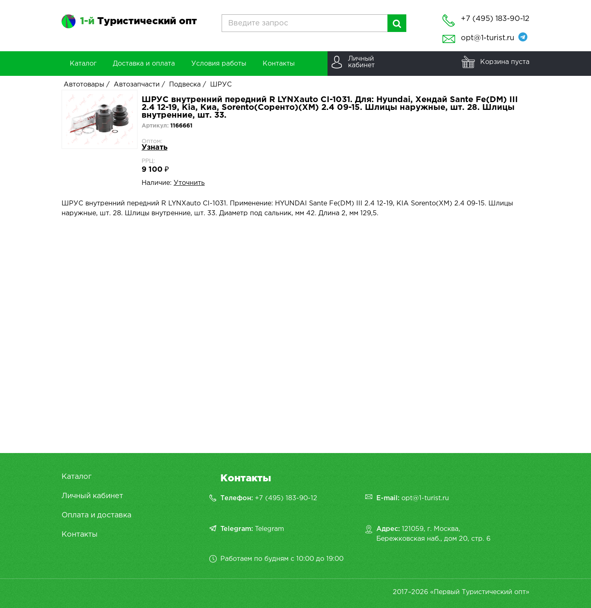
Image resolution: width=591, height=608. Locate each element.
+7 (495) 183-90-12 (286, 498)
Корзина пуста (504, 62)
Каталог (77, 477)
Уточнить (189, 183)
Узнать (154, 147)
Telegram (269, 529)
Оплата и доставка (96, 515)
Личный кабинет (92, 496)
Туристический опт (138, 21)
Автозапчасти (137, 85)
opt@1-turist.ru (487, 38)
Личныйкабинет (361, 62)
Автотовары (84, 85)
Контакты (80, 534)
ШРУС (221, 85)
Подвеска (185, 85)
